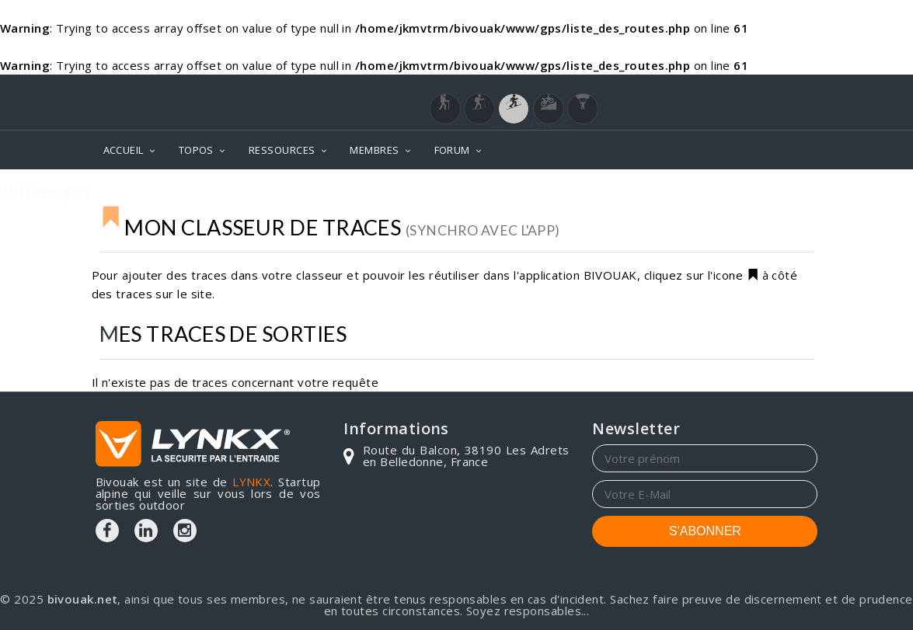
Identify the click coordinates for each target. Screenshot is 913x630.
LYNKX (251, 481)
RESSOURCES (282, 150)
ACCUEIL (123, 150)
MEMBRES (374, 150)
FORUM (452, 150)
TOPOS (196, 150)
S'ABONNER (705, 531)
